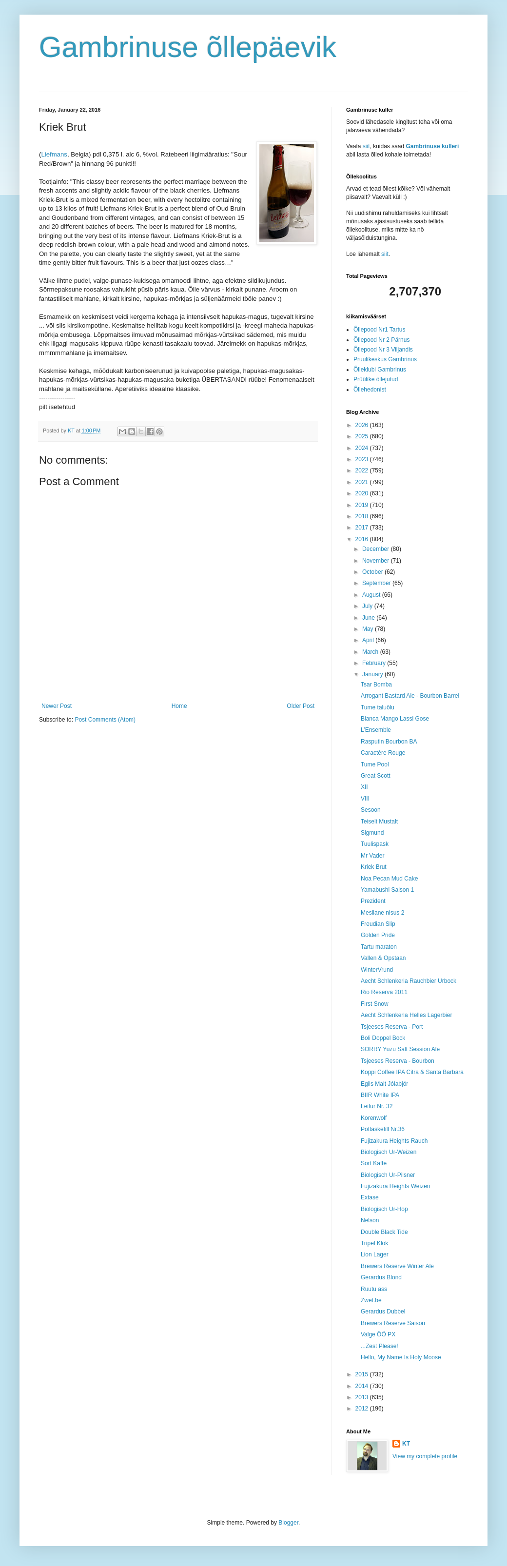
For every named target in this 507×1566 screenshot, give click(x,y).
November (376, 560)
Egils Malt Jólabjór (384, 1083)
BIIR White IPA (380, 1095)
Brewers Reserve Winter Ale (397, 1266)
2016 (362, 539)
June (369, 617)
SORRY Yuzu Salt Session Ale (400, 1049)
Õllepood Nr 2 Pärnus (381, 339)
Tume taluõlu (377, 707)
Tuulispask (375, 844)
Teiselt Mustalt (379, 821)
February (374, 663)
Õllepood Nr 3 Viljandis (383, 349)
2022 (362, 470)
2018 (362, 516)
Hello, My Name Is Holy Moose (401, 1357)
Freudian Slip (378, 923)
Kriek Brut (374, 866)
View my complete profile (424, 1456)
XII (364, 786)
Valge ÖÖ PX (378, 1334)
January (373, 674)
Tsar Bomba (376, 684)
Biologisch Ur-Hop (384, 1209)
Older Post (300, 706)
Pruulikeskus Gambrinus (385, 359)
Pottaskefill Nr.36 (383, 1129)
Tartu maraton (379, 946)
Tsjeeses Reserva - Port (392, 1026)
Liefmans (54, 154)
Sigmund (372, 832)
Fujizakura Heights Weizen (395, 1186)
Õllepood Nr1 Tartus (379, 329)
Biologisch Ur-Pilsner (388, 1175)
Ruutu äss (374, 1289)
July (368, 606)
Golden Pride (378, 935)
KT (406, 1443)
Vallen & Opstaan (383, 958)
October (373, 571)
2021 (362, 482)
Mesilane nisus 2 (382, 912)
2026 (362, 425)
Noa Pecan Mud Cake (389, 878)
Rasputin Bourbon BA (389, 741)
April (368, 640)
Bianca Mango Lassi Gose (395, 718)
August (372, 594)
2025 (362, 436)
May (368, 629)
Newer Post (56, 706)
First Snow (375, 1003)
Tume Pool (375, 764)
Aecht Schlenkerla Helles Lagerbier (406, 1015)
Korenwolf (374, 1118)
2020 (362, 493)
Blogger (288, 1522)
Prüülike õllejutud (375, 379)
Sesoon (371, 809)
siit (366, 146)
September (377, 583)
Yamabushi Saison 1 (387, 889)
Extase (370, 1197)
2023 (362, 459)
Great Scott (375, 775)
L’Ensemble (376, 729)
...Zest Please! (379, 1346)
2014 (362, 1386)
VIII (365, 798)
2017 (362, 527)
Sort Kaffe (374, 1163)
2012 (362, 1408)
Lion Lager (375, 1254)
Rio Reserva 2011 (384, 992)
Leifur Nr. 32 (376, 1106)
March (371, 651)
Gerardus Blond (381, 1277)
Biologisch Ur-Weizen (389, 1152)
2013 (362, 1397)
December (376, 549)
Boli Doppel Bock (383, 1038)
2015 (362, 1374)
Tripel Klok (374, 1243)
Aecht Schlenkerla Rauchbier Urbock (408, 981)
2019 (362, 505)
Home (179, 706)
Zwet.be (371, 1300)
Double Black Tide (384, 1232)
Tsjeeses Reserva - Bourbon (397, 1060)
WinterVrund (377, 969)
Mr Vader (372, 855)
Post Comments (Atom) (105, 719)
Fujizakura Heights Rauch (394, 1140)
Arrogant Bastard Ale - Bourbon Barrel (410, 695)
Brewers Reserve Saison (393, 1323)
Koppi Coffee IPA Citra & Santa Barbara (412, 1072)
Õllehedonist (369, 389)
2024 (362, 448)
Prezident (373, 901)
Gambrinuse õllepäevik (187, 47)
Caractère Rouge (383, 752)
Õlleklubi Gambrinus (379, 369)
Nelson (370, 1220)
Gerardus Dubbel (383, 1311)
